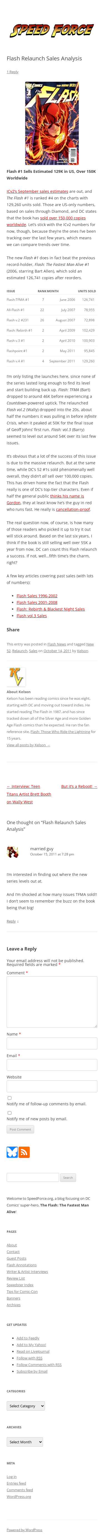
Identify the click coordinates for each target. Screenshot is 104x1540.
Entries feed (16, 1483)
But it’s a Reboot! (79, 786)
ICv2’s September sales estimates (37, 191)
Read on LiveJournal (33, 1351)
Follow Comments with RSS (39, 1364)
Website (14, 1077)
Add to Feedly (28, 1338)
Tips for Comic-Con (22, 1291)
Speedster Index (20, 1284)
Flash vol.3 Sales (32, 615)
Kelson (82, 650)
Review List (16, 1278)
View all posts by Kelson (28, 744)
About (12, 1244)
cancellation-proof (73, 509)
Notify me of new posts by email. (37, 1118)
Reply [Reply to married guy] (11, 921)
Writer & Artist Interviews (27, 1271)
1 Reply (13, 71)
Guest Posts (16, 1258)
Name (14, 1034)
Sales (33, 650)
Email (13, 1055)
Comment (17, 972)
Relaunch (19, 650)
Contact (13, 1251)
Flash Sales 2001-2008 (37, 602)
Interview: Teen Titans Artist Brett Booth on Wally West (29, 794)
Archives (14, 1304)
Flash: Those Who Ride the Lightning (60, 731)
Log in (12, 1476)
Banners (13, 1298)
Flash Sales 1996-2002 (37, 595)
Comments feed (20, 1489)
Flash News (56, 644)
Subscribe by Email (32, 1371)
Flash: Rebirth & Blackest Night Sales (51, 609)
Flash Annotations (22, 1264)
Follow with (29, 1357)
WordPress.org (19, 1496)
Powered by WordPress (24, 1530)
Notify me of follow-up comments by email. (47, 1103)
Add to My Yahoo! (31, 1344)
